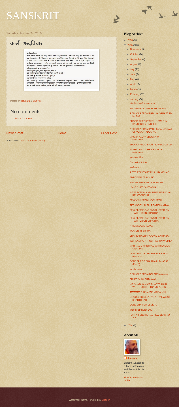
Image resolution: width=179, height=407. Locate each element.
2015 (130, 45)
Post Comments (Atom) (33, 140)
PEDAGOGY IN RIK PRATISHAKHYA (149, 205)
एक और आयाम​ (136, 269)
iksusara (132, 358)
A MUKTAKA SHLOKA (141, 225)
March (133, 89)
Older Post (109, 133)
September (136, 59)
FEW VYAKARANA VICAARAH (146, 200)
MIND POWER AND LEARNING (146, 182)
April (132, 84)
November (136, 49)
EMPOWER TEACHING (142, 177)
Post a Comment (23, 118)
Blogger (106, 399)
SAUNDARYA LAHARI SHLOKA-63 (148, 108)
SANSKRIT (32, 16)
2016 (130, 40)
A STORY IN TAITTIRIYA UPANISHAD (149, 172)
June (133, 74)
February (135, 94)
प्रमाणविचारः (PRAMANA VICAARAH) (148, 292)
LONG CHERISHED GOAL (144, 187)
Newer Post (14, 133)
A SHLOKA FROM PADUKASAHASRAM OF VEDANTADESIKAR (151, 130)
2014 (130, 325)
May (132, 79)
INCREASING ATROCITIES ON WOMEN (151, 240)
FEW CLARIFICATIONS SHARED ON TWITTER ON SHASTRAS (149, 211)
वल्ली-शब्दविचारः (136, 167)
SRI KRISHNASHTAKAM (143, 279)
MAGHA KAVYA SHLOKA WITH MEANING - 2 (146, 138)
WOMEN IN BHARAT (141, 230)
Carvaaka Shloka (138, 162)
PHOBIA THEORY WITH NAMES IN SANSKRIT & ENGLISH (148, 122)
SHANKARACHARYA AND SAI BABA (149, 235)
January (134, 99)
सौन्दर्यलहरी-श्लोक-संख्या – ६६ (142, 103)
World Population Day (141, 309)
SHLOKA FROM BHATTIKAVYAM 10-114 (151, 144)
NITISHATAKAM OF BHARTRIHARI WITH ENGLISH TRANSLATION (148, 285)
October (134, 54)
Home (62, 133)
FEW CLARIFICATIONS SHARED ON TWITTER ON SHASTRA (149, 219)
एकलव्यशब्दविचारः (137, 157)
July (132, 69)
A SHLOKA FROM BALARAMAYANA (149, 274)
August (134, 64)
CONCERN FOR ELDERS (143, 304)
